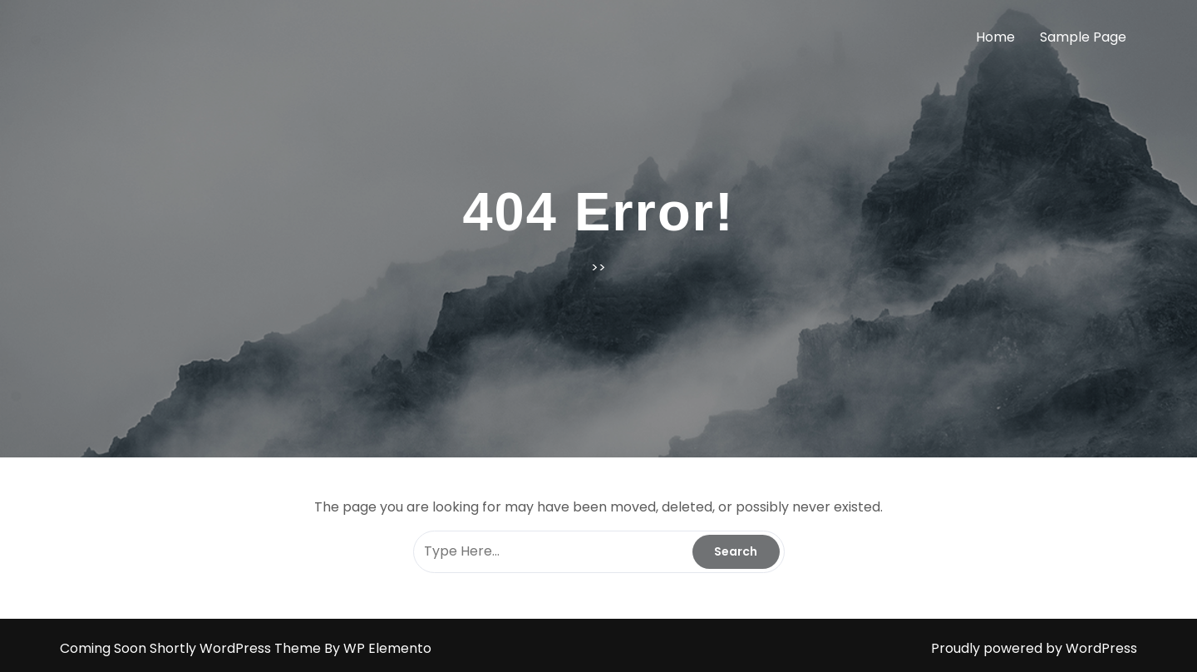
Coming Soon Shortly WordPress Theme (192, 648)
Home (995, 37)
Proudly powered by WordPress (1034, 648)
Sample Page (1083, 37)
